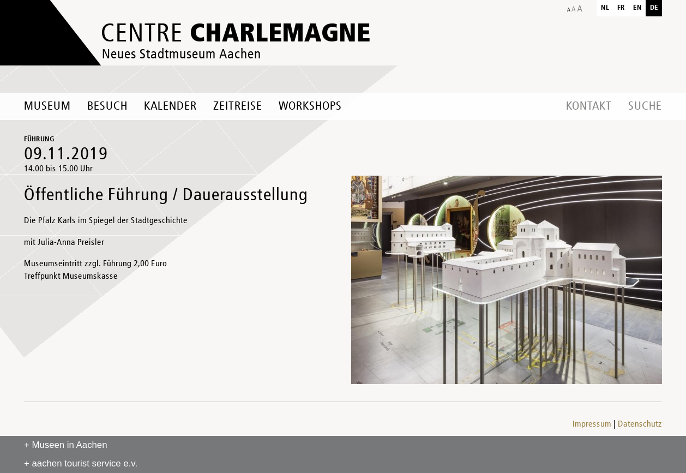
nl (605, 7)
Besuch (107, 106)
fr (621, 7)
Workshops (310, 106)
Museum (47, 106)
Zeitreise (237, 106)
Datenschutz (640, 424)
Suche (645, 106)
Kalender (170, 106)
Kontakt (589, 106)
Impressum (592, 424)
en (637, 7)
